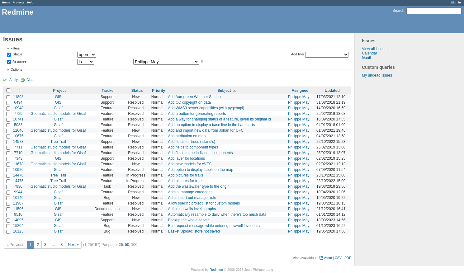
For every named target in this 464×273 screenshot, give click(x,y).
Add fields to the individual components (200, 153)
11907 (18, 203)
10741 (18, 119)
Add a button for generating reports (197, 113)
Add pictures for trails (185, 175)
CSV (338, 258)
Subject (224, 90)
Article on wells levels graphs (192, 209)
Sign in (456, 2)
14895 (18, 220)
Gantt (366, 57)
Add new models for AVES (189, 164)
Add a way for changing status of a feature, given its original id (219, 119)
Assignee (19, 61)
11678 (18, 164)
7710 (18, 153)
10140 (18, 197)
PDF (347, 258)
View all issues (374, 49)
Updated (332, 90)
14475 (18, 181)
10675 (18, 136)
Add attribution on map (187, 136)
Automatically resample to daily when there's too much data (217, 214)
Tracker (108, 90)
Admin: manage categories (190, 192)
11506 (18, 209)
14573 (18, 141)
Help (30, 2)
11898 (18, 97)
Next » (73, 244)
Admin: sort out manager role (192, 197)
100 (134, 244)
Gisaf (58, 108)
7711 (18, 147)
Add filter (298, 54)
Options (16, 69)
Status (17, 54)
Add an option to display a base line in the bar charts (211, 125)
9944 (18, 192)
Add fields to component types (193, 147)
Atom (328, 258)
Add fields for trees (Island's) (191, 141)
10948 (18, 108)
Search (398, 10)
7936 (18, 186)
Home (6, 2)
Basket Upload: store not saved (194, 231)
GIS (58, 97)
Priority (158, 90)
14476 (18, 175)
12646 (18, 130)
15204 (18, 226)
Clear (30, 80)
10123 (18, 231)
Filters (15, 48)
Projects (19, 2)
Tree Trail (58, 141)
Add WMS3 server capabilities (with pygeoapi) (206, 108)
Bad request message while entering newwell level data (214, 226)
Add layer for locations (186, 158)
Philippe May (299, 97)
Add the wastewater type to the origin (198, 186)
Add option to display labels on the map (200, 169)
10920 (18, 169)
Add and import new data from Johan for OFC (206, 130)
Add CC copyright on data (189, 102)
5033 (18, 125)
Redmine (216, 269)
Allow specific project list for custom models (204, 203)
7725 (18, 113)
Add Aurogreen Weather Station (194, 97)
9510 (18, 214)
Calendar (369, 53)
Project (59, 90)
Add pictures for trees (185, 181)
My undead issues (377, 75)
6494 (18, 102)
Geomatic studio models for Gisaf (58, 113)
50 (127, 244)
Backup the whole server (188, 220)
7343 (18, 158)
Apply (13, 80)
